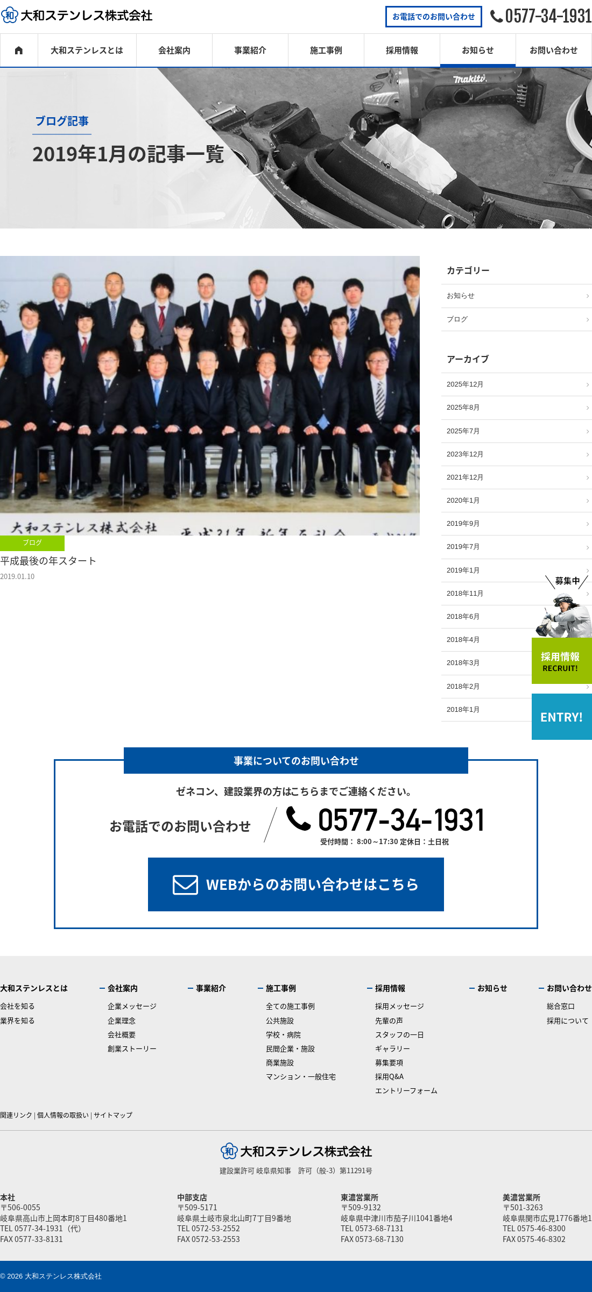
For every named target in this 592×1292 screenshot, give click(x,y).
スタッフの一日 (399, 1034)
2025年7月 (463, 431)
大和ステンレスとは (87, 50)
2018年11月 (465, 593)
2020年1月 (463, 500)
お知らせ (478, 50)
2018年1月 (463, 709)
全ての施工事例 (290, 1006)
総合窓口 (561, 1006)
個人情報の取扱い (63, 1115)
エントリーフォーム (406, 1090)
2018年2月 (463, 686)
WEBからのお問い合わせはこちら (312, 884)
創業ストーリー (132, 1048)
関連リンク (16, 1115)
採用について (568, 1020)
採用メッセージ (399, 1006)
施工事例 (326, 50)
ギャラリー (392, 1048)
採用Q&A (389, 1076)
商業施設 (280, 1062)
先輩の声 (389, 1020)
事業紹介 (250, 50)
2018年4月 (463, 640)
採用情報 (402, 50)
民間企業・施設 (290, 1048)
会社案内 (174, 50)
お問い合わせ (554, 50)
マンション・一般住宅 (301, 1076)
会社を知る (17, 1006)
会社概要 (122, 1034)
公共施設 (280, 1020)
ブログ (32, 542)
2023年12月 (465, 454)
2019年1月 (463, 570)
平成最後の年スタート (48, 560)
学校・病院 (283, 1034)
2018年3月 (463, 663)
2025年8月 (463, 407)
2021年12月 (465, 477)
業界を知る (17, 1020)
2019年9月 (463, 523)
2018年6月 (463, 616)
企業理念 (122, 1020)
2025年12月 (465, 384)
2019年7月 (463, 547)
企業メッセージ (132, 1006)
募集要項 (389, 1062)
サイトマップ (113, 1115)
